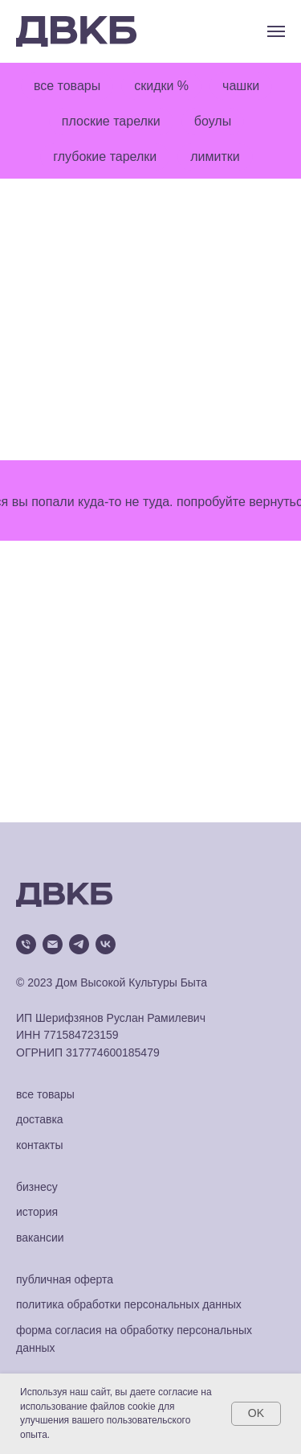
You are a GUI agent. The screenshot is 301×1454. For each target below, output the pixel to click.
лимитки (214, 156)
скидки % (161, 86)
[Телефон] (26, 944)
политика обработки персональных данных (129, 1304)
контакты (39, 1145)
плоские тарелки (111, 121)
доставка (39, 1119)
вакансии (40, 1237)
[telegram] (79, 944)
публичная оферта (64, 1279)
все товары (67, 86)
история (37, 1211)
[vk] (106, 944)
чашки (240, 86)
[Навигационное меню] (276, 31)
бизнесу (37, 1186)
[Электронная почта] (53, 944)
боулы (212, 121)
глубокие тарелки (105, 156)
